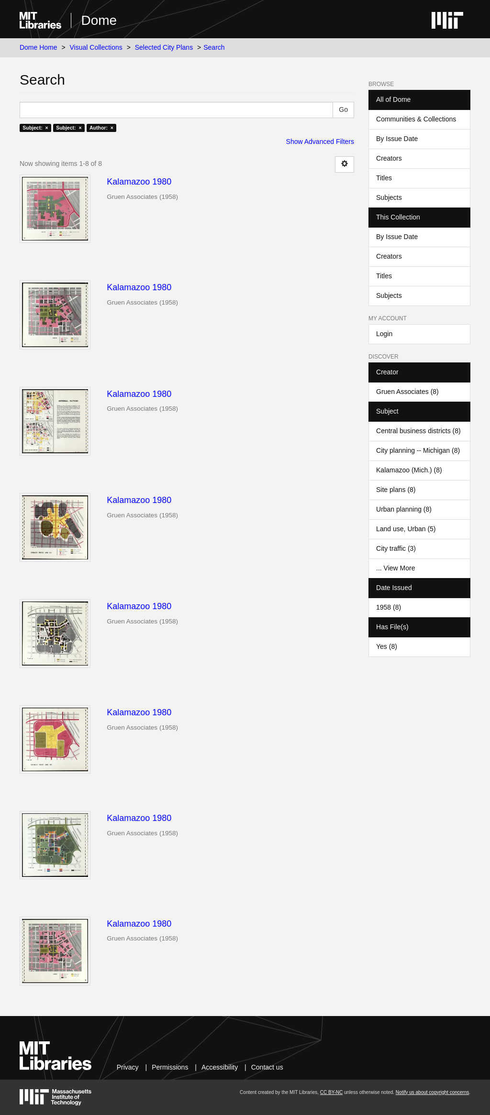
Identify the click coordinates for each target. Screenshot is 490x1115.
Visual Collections (96, 47)
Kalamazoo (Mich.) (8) (409, 470)
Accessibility (219, 1067)
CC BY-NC (331, 1092)
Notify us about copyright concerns (432, 1092)
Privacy (128, 1067)
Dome (99, 20)
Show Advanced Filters (320, 141)
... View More (395, 568)
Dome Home (38, 47)
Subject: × (35, 128)
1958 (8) (388, 607)
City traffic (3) (396, 548)
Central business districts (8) (418, 431)
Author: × (101, 128)
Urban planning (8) (404, 509)
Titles (384, 178)
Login (384, 334)
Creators (389, 158)
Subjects (389, 197)
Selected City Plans (164, 47)
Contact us (267, 1067)
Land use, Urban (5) (406, 529)
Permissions (170, 1067)
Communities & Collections (416, 119)
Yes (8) (386, 646)
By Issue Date (397, 138)
